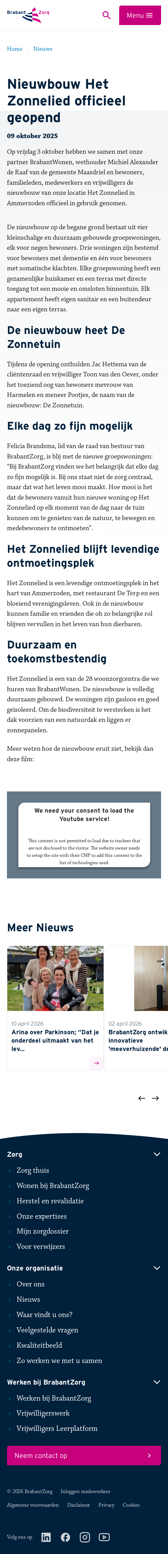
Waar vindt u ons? (39, 1315)
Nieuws (23, 1299)
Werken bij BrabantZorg (49, 1398)
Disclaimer (78, 1505)
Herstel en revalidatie (45, 1201)
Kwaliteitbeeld (34, 1345)
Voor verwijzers (36, 1246)
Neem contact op (84, 1455)
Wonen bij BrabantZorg (48, 1185)
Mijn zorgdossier (38, 1231)
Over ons (26, 1284)
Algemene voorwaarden (33, 1505)
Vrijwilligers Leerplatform (52, 1428)
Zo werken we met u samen (54, 1360)
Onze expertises (37, 1216)
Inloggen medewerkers (85, 1491)
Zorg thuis (28, 1170)
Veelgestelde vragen (42, 1330)
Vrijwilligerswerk (38, 1413)
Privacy (106, 1505)
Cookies (131, 1505)
